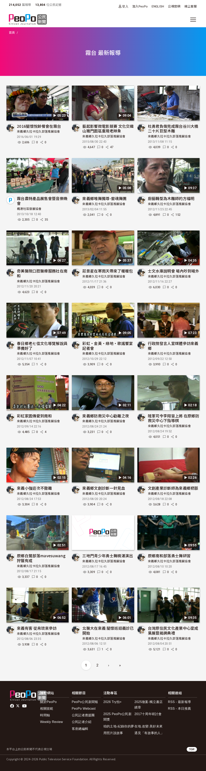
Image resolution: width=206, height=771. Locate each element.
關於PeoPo (48, 702)
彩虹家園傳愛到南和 (34, 415)
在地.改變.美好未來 (148, 726)
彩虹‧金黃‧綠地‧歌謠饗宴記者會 (107, 345)
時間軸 (45, 715)
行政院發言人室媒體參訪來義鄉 (173, 345)
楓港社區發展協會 (29, 209)
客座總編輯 (80, 728)
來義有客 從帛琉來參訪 (37, 628)
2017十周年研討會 (148, 714)
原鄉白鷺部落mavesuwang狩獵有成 (41, 558)
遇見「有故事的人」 (149, 733)
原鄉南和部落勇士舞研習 (169, 555)
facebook (12, 706)
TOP (192, 749)
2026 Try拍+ (112, 702)
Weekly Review (51, 722)
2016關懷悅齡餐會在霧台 (39, 126)
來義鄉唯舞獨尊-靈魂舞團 (104, 198)
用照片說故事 (113, 733)
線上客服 (190, 6)
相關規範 (46, 708)
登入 (125, 6)
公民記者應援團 (83, 715)
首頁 (12, 33)
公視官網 (174, 6)
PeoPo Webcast (84, 708)
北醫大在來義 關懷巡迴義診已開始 (108, 630)
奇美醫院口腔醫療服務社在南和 (42, 273)
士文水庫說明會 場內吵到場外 (173, 270)
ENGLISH (158, 6)
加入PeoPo (140, 6)
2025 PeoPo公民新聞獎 (117, 716)
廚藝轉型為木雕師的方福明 (171, 198)
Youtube (24, 706)
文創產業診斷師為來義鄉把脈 (173, 488)
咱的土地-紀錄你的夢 (118, 726)
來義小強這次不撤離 (34, 488)
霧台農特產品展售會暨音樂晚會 (42, 201)
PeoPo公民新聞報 (85, 702)
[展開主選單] (193, 20)
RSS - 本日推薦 (179, 708)
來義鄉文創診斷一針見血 (103, 488)
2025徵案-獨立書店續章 (148, 704)
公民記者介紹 (82, 722)
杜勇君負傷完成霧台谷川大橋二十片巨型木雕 (173, 128)
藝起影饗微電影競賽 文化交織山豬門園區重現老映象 (108, 128)
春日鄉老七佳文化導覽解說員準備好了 (42, 345)
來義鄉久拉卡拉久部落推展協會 (38, 131)
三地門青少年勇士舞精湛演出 (107, 555)
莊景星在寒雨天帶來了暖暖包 (107, 270)
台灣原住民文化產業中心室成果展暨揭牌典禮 (173, 630)
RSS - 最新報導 (179, 702)
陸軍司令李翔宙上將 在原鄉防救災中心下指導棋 (173, 418)
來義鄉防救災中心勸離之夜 (105, 415)
